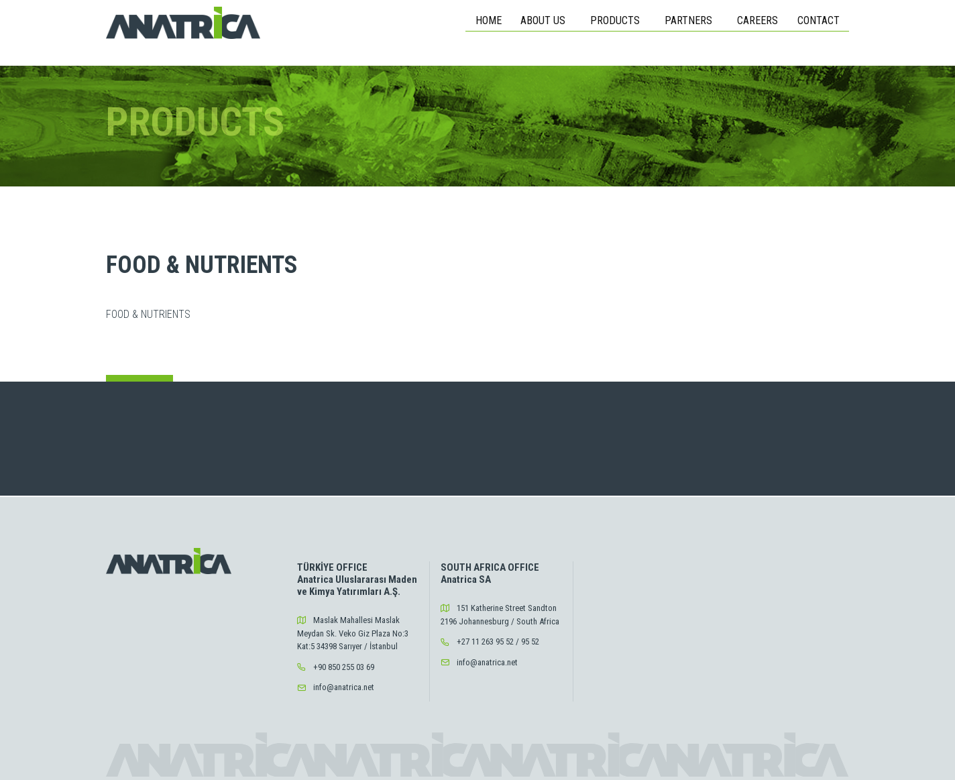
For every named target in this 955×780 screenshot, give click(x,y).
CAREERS (757, 20)
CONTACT (818, 20)
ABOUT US (545, 20)
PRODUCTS (617, 20)
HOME (488, 20)
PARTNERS (691, 20)
